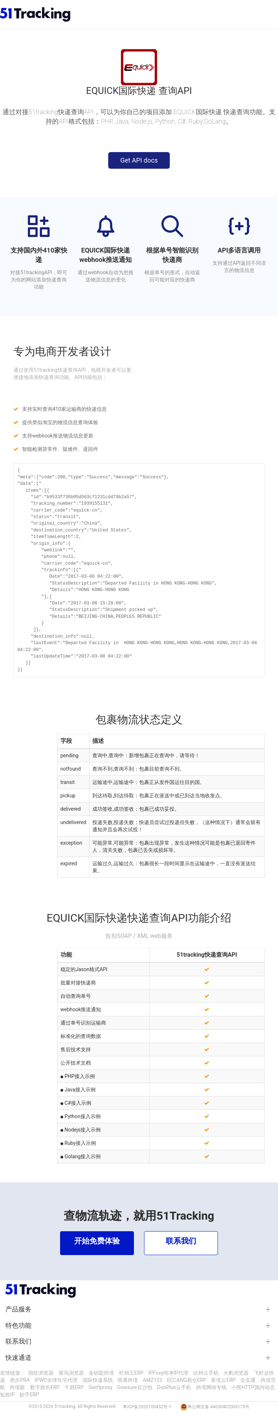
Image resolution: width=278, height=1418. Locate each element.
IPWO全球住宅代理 (56, 1380)
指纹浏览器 (41, 1373)
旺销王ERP (131, 1373)
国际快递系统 (98, 1380)
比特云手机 (206, 1373)
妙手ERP (29, 1394)
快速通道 (18, 1357)
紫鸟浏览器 (71, 1373)
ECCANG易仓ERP (186, 1380)
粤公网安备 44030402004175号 (218, 1406)
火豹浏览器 (236, 1373)
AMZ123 (152, 1380)
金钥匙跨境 (101, 1373)
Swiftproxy (101, 1387)
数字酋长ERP (44, 1387)
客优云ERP (223, 1380)
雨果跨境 (128, 1380)
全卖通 (248, 1380)
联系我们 (18, 1341)
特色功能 (18, 1325)
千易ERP (74, 1387)
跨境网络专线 (211, 1387)
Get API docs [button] (139, 160)
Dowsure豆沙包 (134, 1387)
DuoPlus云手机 (174, 1387)
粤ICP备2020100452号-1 (147, 1406)
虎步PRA (20, 1380)
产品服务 (18, 1309)
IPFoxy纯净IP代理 (168, 1373)
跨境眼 (17, 1387)
